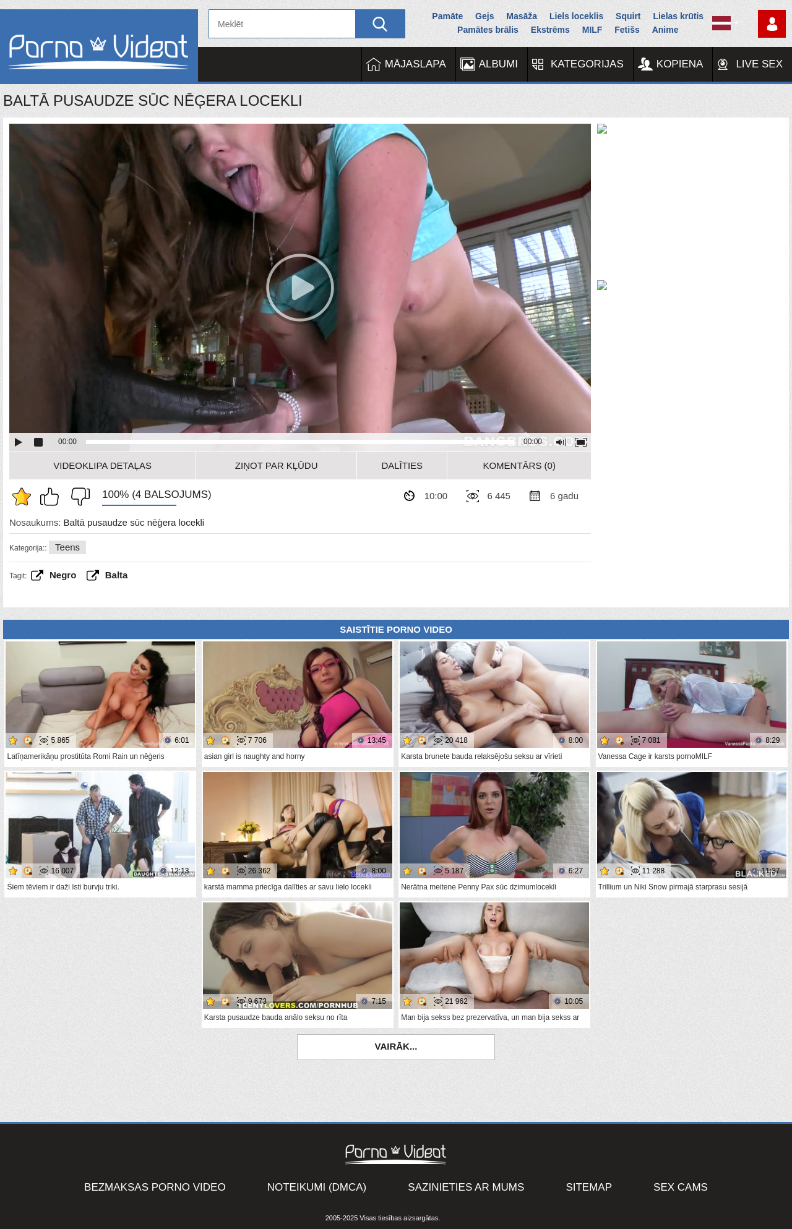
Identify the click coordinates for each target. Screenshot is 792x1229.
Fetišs (626, 30)
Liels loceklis (576, 16)
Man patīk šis (52, 496)
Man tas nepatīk (77, 496)
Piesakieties (772, 24)
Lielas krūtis (678, 16)
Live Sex (759, 64)
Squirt (628, 16)
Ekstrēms (550, 30)
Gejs (484, 16)
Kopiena (680, 64)
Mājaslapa (415, 64)
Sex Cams (680, 1187)
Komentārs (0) (519, 465)
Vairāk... (396, 1046)
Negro (63, 575)
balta (116, 575)
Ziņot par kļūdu (276, 465)
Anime (665, 30)
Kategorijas (587, 64)
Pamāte (447, 16)
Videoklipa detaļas (102, 465)
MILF (592, 30)
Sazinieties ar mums (466, 1187)
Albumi (498, 64)
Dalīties (402, 465)
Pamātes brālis (488, 30)
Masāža (521, 16)
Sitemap (589, 1187)
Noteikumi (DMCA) (317, 1187)
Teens (67, 547)
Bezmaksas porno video (155, 1187)
